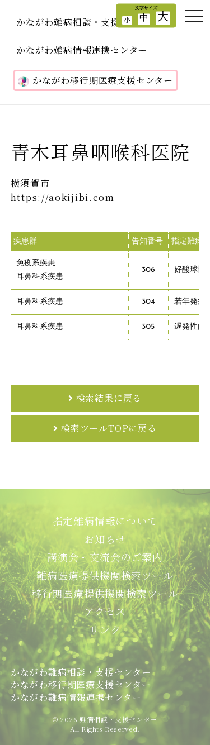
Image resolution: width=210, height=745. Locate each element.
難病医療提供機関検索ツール (104, 575)
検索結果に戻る (109, 397)
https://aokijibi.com (63, 198)
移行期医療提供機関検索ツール (105, 593)
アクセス (104, 611)
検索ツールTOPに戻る (109, 428)
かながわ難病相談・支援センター (86, 22)
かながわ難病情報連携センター (81, 50)
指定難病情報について (105, 520)
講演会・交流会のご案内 (105, 557)
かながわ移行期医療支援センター (95, 80)
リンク (104, 629)
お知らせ (104, 539)
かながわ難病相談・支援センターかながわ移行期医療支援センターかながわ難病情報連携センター (81, 685)
